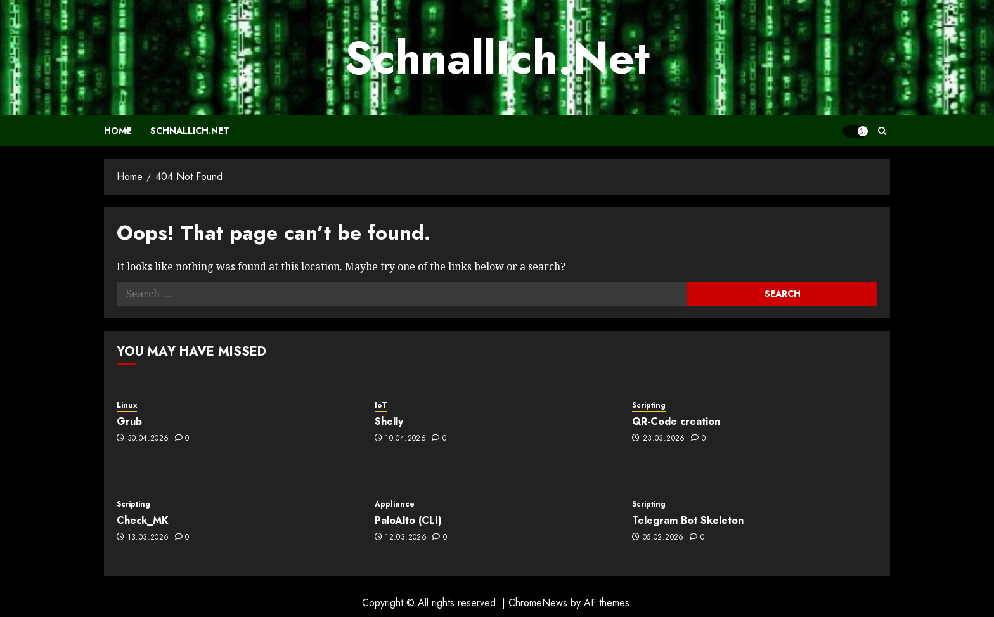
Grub (129, 421)
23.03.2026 (664, 439)
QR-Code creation (676, 421)
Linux (127, 405)
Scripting (649, 405)
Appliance (395, 504)
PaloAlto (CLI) (408, 520)
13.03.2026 (148, 538)
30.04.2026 (148, 439)
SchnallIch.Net (497, 58)
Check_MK (143, 520)
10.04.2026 (405, 439)
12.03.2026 (406, 538)
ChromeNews (537, 602)
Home (117, 130)
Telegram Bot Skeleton (688, 520)
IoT (381, 405)
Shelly (389, 421)
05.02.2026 (663, 538)
